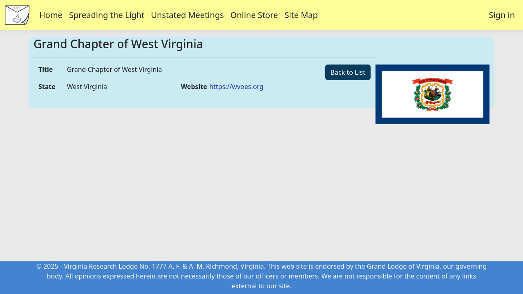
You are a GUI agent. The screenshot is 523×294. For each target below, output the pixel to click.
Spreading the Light (107, 14)
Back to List (348, 72)
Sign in (502, 14)
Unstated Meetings (187, 14)
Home (51, 14)
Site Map (301, 14)
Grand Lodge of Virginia (403, 266)
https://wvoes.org (236, 86)
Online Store (254, 14)
